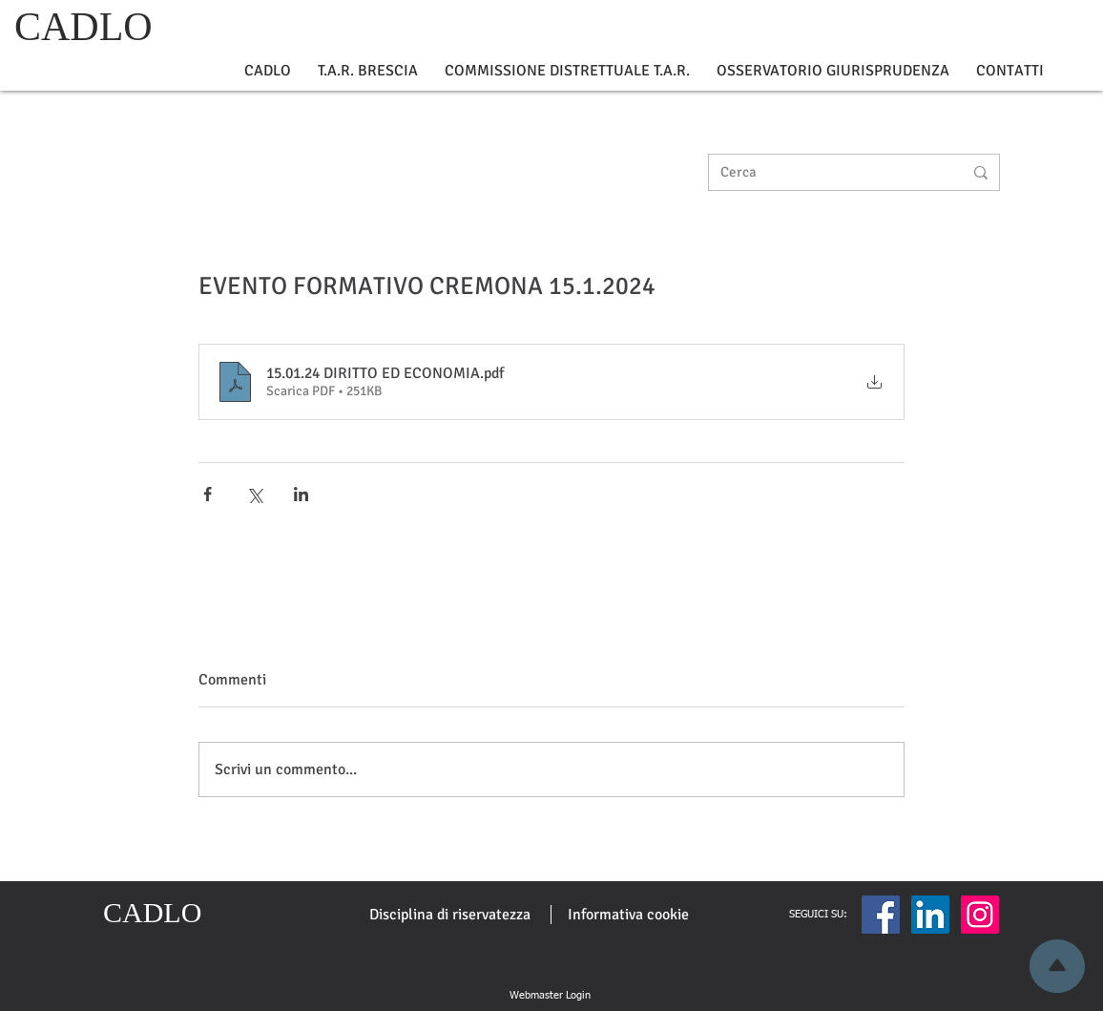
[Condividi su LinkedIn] (301, 494)
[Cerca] (827, 172)
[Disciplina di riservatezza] (450, 914)
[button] (267, 71)
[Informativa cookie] (628, 914)
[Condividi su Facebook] (207, 494)
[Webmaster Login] (549, 995)
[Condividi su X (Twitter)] (254, 494)
